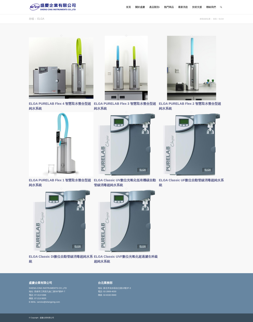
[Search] (221, 7)
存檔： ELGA (36, 18)
